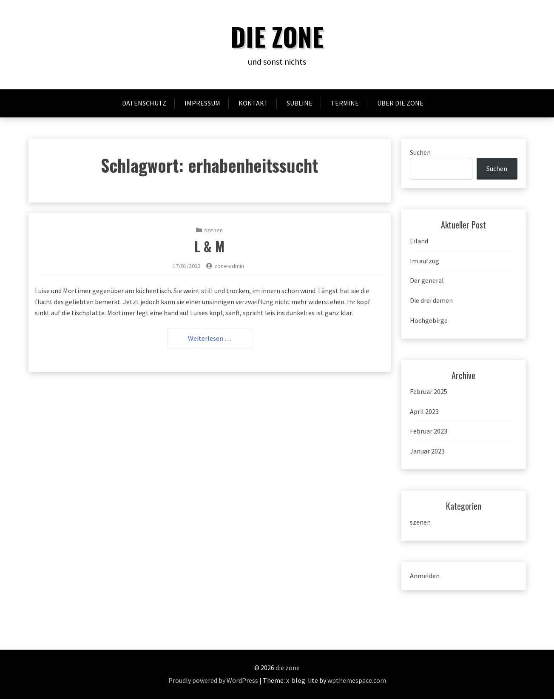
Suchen (420, 152)
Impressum (202, 103)
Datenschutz (144, 103)
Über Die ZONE (400, 103)
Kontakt (253, 103)
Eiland (419, 241)
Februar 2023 (428, 431)
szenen (213, 230)
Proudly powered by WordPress (213, 680)
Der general (427, 280)
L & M (209, 246)
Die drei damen (431, 300)
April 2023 (424, 411)
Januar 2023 (427, 451)
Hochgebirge (429, 320)
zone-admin (229, 266)
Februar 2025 (428, 391)
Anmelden (425, 575)
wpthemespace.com (356, 680)
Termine (345, 103)
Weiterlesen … (209, 338)
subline (300, 103)
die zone (277, 36)
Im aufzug (424, 261)
